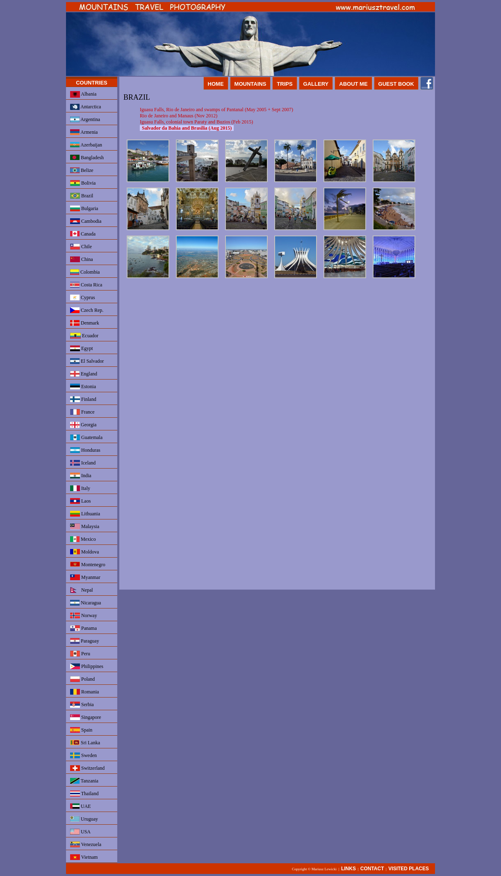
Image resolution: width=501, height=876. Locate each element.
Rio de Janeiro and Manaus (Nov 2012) (178, 116)
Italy (80, 488)
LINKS (348, 868)
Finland (83, 399)
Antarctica (85, 107)
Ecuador (84, 336)
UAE (80, 806)
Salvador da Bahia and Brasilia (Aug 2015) (187, 128)
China (81, 259)
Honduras (85, 450)
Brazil (81, 196)
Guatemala (86, 437)
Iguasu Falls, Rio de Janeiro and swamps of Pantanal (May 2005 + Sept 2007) (216, 109)
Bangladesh (87, 157)
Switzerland (87, 768)
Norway (83, 615)
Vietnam (84, 857)
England (83, 374)
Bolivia (83, 183)
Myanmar (85, 577)
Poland (82, 679)
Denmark (84, 323)
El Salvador (87, 361)
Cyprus (82, 297)
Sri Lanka (85, 743)
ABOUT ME (353, 84)
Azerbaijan (86, 145)
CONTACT (372, 868)
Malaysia (84, 526)
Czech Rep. (86, 310)
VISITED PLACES (408, 868)
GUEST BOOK (396, 84)
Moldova (84, 552)
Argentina (85, 119)
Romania (84, 692)
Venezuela (85, 844)
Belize (81, 170)
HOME (216, 84)
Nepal (81, 590)
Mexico (83, 539)
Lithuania (85, 514)
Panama (83, 628)
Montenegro (87, 564)
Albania (83, 94)
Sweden (83, 755)
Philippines (86, 666)
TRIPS (284, 84)
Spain (81, 730)
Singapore (85, 717)
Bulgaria (84, 208)
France (82, 412)
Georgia (83, 425)
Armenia (84, 132)
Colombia (85, 272)
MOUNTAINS (250, 84)
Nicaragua (85, 603)
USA (80, 832)
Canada (83, 234)
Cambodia (85, 221)
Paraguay (84, 641)
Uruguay (84, 819)
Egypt (81, 348)
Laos (80, 501)
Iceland (83, 463)
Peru (80, 653)
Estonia (83, 386)
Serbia (82, 705)
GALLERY (316, 84)
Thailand (84, 793)
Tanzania (84, 781)
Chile (81, 246)
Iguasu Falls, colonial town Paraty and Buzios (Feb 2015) (196, 122)
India (80, 475)
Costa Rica (86, 285)
